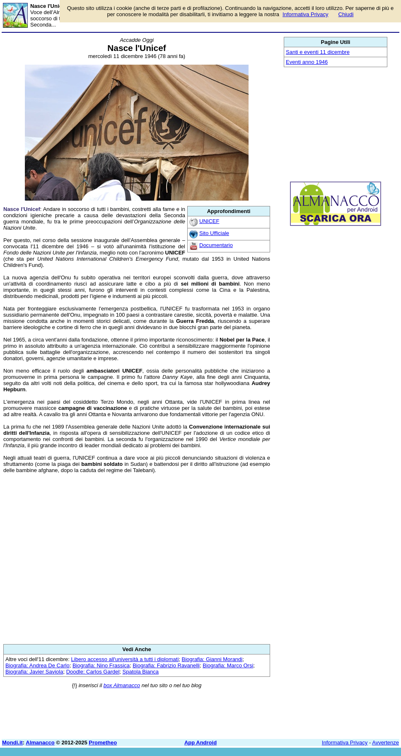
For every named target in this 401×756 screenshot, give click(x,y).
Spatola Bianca (141, 672)
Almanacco (40, 742)
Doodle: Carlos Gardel (93, 672)
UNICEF (209, 221)
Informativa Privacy (345, 742)
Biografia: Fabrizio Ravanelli (166, 665)
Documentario (216, 245)
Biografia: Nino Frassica (101, 665)
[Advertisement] (136, 559)
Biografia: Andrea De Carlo (37, 665)
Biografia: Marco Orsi (228, 665)
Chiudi (346, 14)
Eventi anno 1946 (307, 62)
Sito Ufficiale (214, 233)
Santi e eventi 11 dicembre (318, 52)
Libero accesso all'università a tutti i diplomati (125, 659)
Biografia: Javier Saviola (34, 672)
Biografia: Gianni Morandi (212, 659)
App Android (200, 742)
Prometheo (103, 742)
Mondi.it (12, 742)
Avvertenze (385, 742)
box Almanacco (122, 685)
